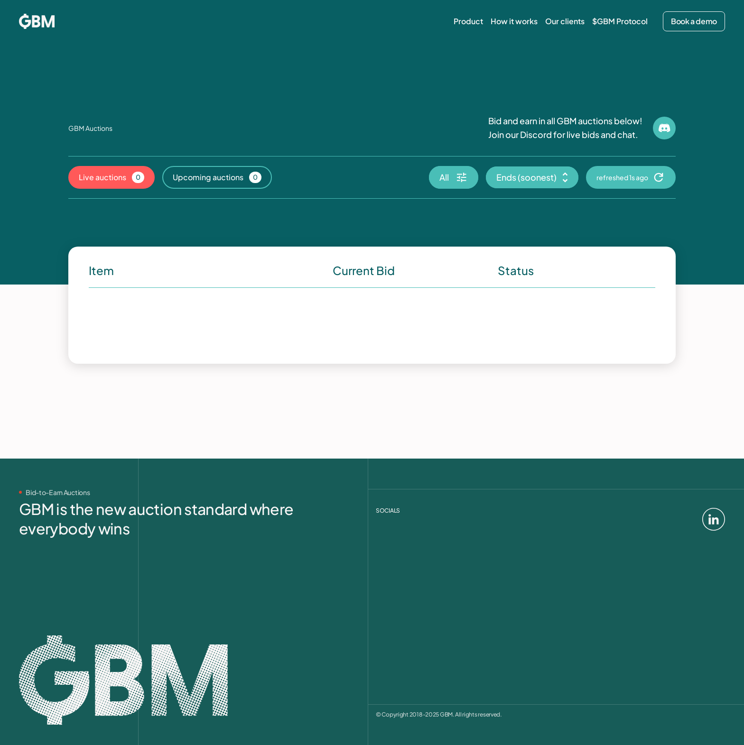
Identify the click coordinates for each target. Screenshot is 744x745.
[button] (453, 177)
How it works (514, 21)
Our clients (565, 21)
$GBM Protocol (620, 21)
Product (468, 21)
